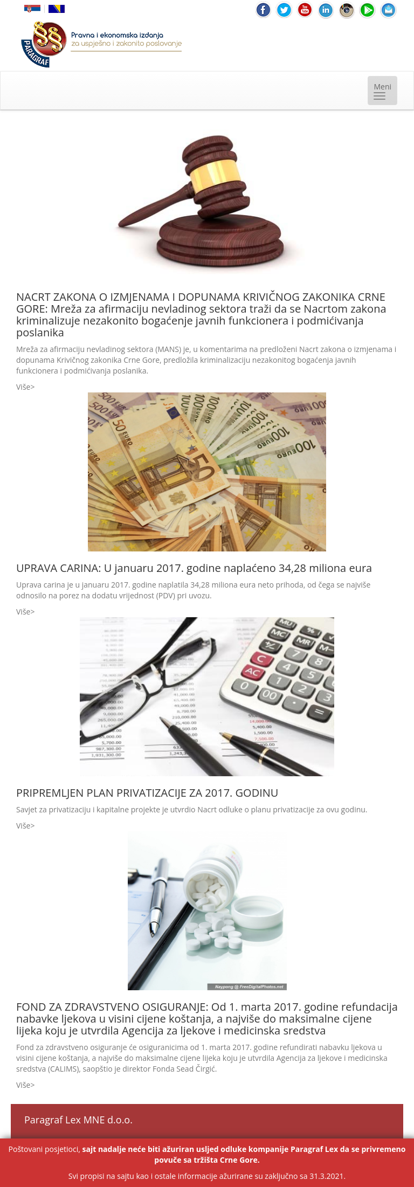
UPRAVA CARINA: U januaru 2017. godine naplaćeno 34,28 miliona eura (194, 568)
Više (23, 387)
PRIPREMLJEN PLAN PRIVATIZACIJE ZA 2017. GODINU (147, 792)
